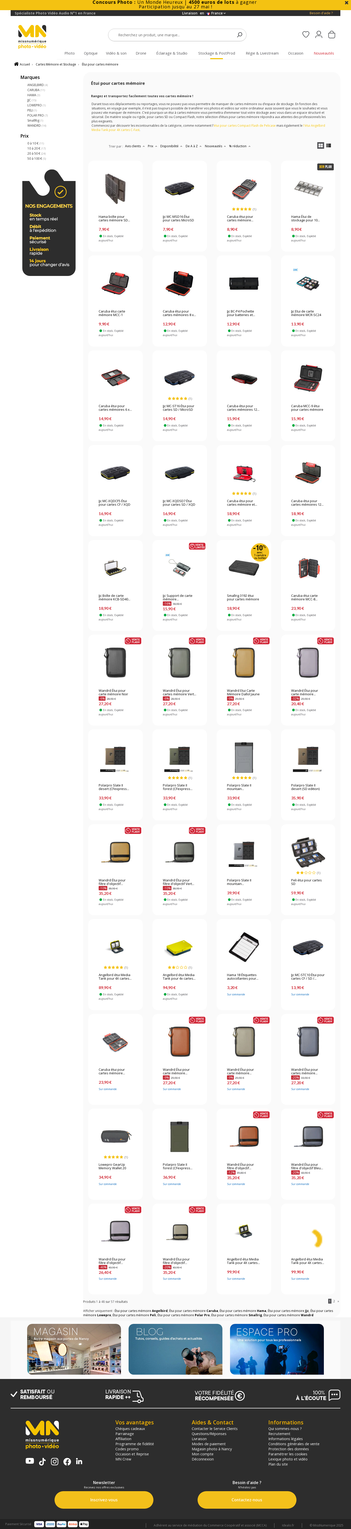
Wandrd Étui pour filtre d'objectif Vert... (178, 882)
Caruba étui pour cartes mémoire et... (242, 503)
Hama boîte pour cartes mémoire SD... (114, 218)
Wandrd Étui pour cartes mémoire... (304, 1071)
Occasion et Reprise (132, 1453)
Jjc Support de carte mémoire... (177, 597)
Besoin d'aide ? (321, 13)
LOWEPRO (36, 105)
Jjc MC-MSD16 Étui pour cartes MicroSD (178, 218)
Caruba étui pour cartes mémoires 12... (243, 408)
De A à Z (194, 146)
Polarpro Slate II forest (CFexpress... (177, 787)
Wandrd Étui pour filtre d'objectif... (112, 882)
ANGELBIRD (37, 85)
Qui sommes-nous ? (285, 1428)
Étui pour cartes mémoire (100, 64)
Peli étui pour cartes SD (306, 882)
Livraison (199, 1438)
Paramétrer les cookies (287, 1453)
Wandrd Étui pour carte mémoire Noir (113, 692)
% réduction (240, 146)
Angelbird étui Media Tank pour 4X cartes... (115, 977)
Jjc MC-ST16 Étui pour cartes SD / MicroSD (178, 408)
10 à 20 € (36, 148)
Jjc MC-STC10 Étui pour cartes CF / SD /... (308, 977)
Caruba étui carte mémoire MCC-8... (304, 597)
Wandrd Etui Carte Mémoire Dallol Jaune (243, 692)
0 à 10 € (35, 143)
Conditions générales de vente (294, 1443)
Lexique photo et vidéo (288, 1458)
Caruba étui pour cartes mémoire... (240, 218)
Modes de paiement (209, 1443)
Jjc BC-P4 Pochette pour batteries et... (241, 313)
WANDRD (36, 125)
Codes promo (127, 1448)
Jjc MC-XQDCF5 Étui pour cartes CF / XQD (114, 503)
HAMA (33, 95)
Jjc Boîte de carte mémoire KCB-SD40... (114, 597)
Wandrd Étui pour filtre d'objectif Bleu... (307, 1166)
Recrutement (279, 1433)
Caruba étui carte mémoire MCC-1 (112, 313)
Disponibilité (172, 146)
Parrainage (124, 1433)
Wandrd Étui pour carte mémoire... (304, 692)
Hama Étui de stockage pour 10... (305, 218)
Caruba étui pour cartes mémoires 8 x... (179, 313)
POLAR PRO (37, 115)
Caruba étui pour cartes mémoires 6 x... (115, 408)
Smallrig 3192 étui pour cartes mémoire (243, 597)
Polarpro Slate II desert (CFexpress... (114, 787)
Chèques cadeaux (130, 1428)
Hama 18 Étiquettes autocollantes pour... (242, 977)
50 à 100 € (36, 158)
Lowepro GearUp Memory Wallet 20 (112, 1166)
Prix (153, 146)
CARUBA (36, 90)
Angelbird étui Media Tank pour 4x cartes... (179, 977)
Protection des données (288, 1448)
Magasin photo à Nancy (212, 1448)
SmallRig (35, 120)
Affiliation (123, 1438)
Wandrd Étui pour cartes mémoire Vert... (179, 692)
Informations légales (285, 1438)
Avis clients (135, 146)
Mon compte (203, 1453)
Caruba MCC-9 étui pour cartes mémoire (307, 408)
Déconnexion (203, 1458)
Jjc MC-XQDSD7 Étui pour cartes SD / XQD (179, 503)
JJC (31, 100)
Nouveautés (216, 146)
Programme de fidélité (134, 1443)
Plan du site (278, 1464)
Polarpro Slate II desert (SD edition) (305, 787)
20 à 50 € (36, 153)
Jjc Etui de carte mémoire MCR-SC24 (306, 313)
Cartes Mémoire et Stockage (56, 64)
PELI (32, 110)
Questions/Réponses (209, 1433)
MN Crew (123, 1458)
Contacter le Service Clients (215, 1428)
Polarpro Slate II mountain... (239, 787)
